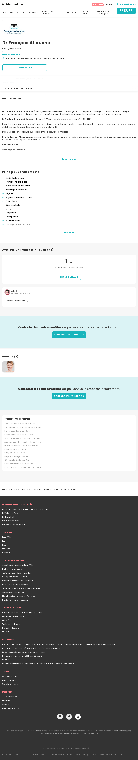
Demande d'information (69, 324)
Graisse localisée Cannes (13, 582)
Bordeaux (6, 542)
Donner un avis (69, 266)
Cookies (44, 745)
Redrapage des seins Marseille (15, 566)
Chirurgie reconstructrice (18, 214)
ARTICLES (76, 13)
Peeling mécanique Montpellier (15, 574)
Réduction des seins (11, 618)
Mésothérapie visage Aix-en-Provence (18, 586)
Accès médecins (9, 686)
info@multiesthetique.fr (79, 738)
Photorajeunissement (16, 179)
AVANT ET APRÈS (87, 12)
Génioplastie (12, 206)
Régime (9, 183)
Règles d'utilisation (30, 745)
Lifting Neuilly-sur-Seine (14, 443)
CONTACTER (25, 67)
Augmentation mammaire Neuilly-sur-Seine (23, 417)
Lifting (9, 198)
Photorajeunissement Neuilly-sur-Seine (21, 435)
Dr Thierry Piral (8, 507)
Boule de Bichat (13, 210)
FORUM (66, 13)
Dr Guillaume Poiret (10, 503)
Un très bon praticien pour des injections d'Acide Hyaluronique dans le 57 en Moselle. (38, 653)
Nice (4, 535)
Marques (6, 690)
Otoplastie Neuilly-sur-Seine (16, 446)
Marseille (6, 538)
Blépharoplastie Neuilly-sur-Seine (18, 424)
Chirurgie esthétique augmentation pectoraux (22, 602)
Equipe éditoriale (9, 670)
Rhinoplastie (11, 191)
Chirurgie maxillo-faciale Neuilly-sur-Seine (22, 457)
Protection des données (11, 745)
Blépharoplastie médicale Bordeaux (17, 570)
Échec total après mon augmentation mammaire (23, 642)
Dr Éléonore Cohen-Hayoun (13, 514)
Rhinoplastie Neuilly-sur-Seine (17, 421)
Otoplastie (11, 202)
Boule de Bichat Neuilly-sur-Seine (18, 453)
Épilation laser (8, 650)
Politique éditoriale (89, 745)
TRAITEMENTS (7, 13)
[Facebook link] (69, 707)
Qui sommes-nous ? (11, 666)
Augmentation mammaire (19, 187)
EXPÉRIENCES (33, 13)
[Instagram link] (60, 707)
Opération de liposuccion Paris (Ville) (18, 555)
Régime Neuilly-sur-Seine (15, 439)
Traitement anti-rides (16, 171)
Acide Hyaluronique (15, 168)
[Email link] (78, 707)
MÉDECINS (21, 13)
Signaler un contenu (11, 674)
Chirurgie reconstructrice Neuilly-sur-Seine (22, 428)
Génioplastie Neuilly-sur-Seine (17, 450)
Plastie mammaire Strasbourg (15, 590)
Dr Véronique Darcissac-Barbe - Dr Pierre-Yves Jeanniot (26, 499)
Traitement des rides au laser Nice (16, 563)
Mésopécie (6, 610)
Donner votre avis (11, 54)
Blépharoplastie (13, 195)
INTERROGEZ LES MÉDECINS (48, 12)
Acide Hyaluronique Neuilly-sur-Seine (20, 413)
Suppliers (6, 694)
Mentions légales (73, 745)
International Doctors (11, 698)
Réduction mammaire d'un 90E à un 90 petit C (22, 646)
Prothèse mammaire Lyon (13, 559)
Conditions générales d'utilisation (113, 745)
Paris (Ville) (7, 527)
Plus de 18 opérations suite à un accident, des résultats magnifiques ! (31, 638)
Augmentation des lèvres (18, 175)
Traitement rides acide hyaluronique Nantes (21, 578)
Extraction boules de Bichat (14, 606)
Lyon (4, 531)
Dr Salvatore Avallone (11, 510)
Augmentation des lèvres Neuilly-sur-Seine (22, 432)
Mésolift (5, 622)
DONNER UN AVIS (126, 11)
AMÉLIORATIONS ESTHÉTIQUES (103, 12)
